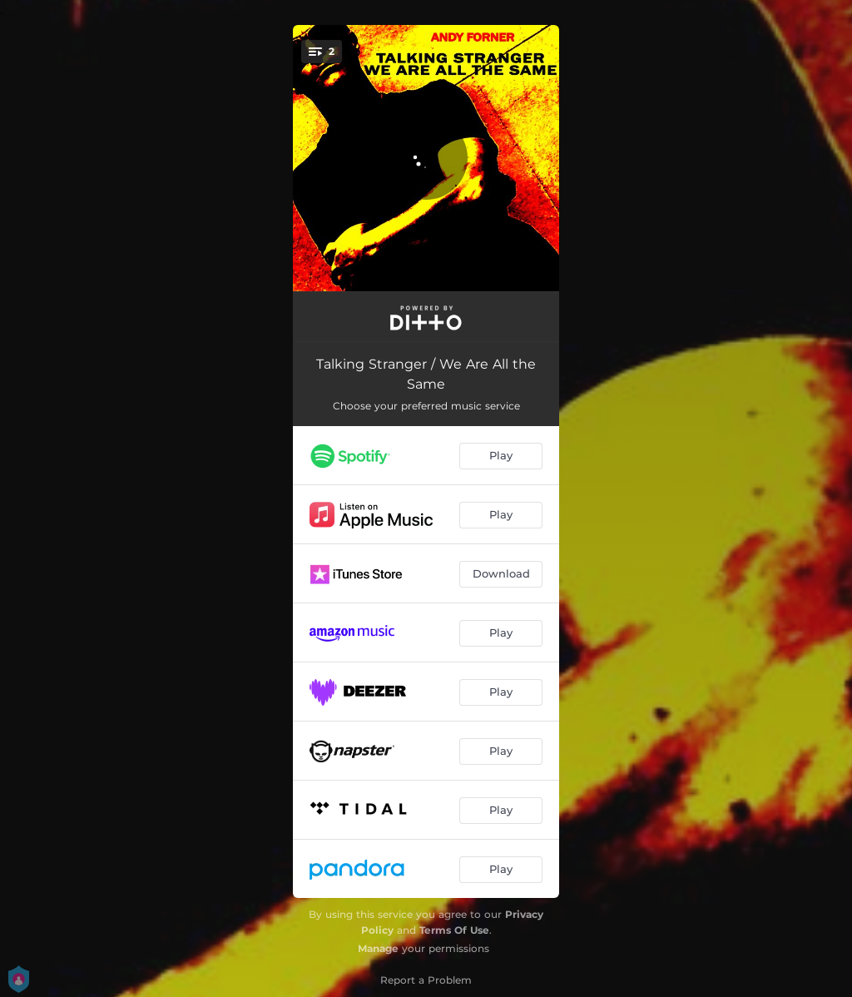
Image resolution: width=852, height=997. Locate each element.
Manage (378, 948)
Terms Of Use (454, 930)
